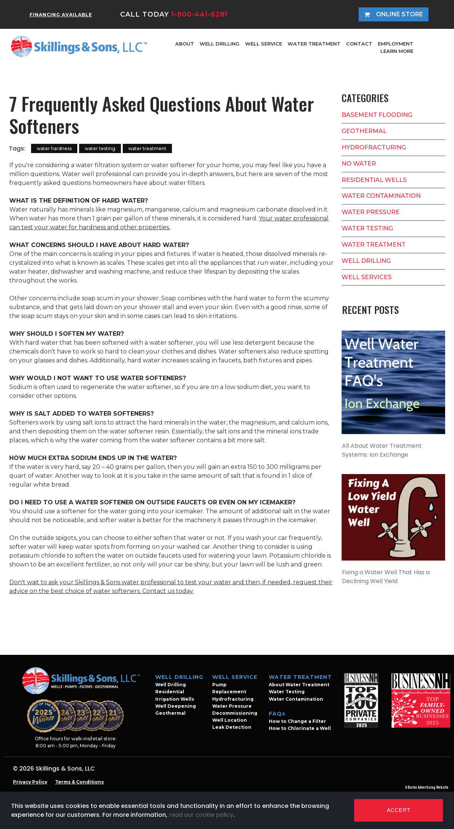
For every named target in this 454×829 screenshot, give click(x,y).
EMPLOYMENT (395, 44)
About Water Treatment (299, 684)
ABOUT (184, 44)
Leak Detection (231, 727)
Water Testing (287, 691)
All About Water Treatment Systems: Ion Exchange (382, 450)
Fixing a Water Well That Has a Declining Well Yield (386, 576)
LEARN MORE (396, 51)
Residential (169, 691)
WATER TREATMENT (314, 44)
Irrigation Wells (174, 699)
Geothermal (170, 713)
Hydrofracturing (233, 699)
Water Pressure (232, 706)
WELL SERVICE (263, 44)
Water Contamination (296, 699)
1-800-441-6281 (199, 14)
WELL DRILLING (220, 44)
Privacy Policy (30, 782)
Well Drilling (170, 684)
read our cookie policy (201, 815)
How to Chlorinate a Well (300, 728)
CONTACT (359, 44)
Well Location (229, 720)
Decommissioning (234, 713)
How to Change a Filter (297, 721)
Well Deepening (175, 706)
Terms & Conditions (79, 782)
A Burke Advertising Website (426, 787)
